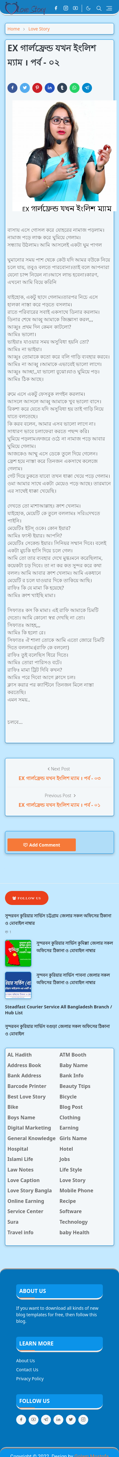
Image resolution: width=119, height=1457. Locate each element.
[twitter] (71, 1420)
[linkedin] (58, 1420)
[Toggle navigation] (109, 8)
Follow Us (26, 898)
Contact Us (27, 1370)
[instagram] (66, 8)
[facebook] (56, 8)
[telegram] (46, 1420)
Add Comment (41, 845)
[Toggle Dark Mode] (88, 8)
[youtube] (75, 8)
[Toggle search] (99, 8)
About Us (25, 1360)
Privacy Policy (29, 1379)
